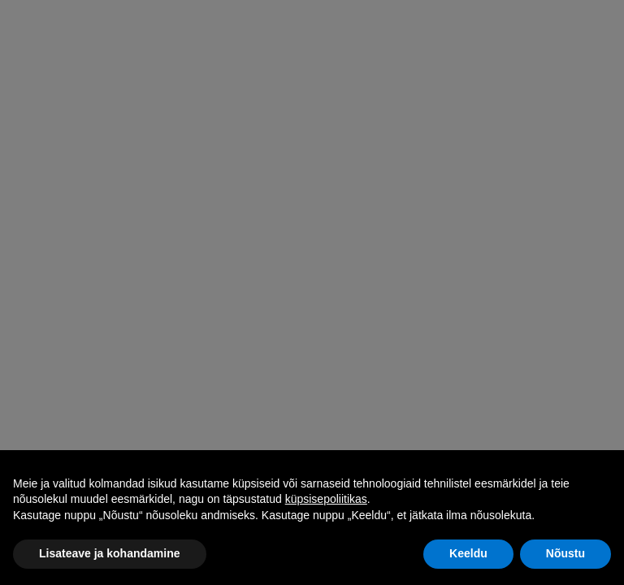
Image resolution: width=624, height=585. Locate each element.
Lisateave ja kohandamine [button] (109, 553)
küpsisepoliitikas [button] (326, 498)
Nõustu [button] (565, 553)
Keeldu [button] (468, 553)
